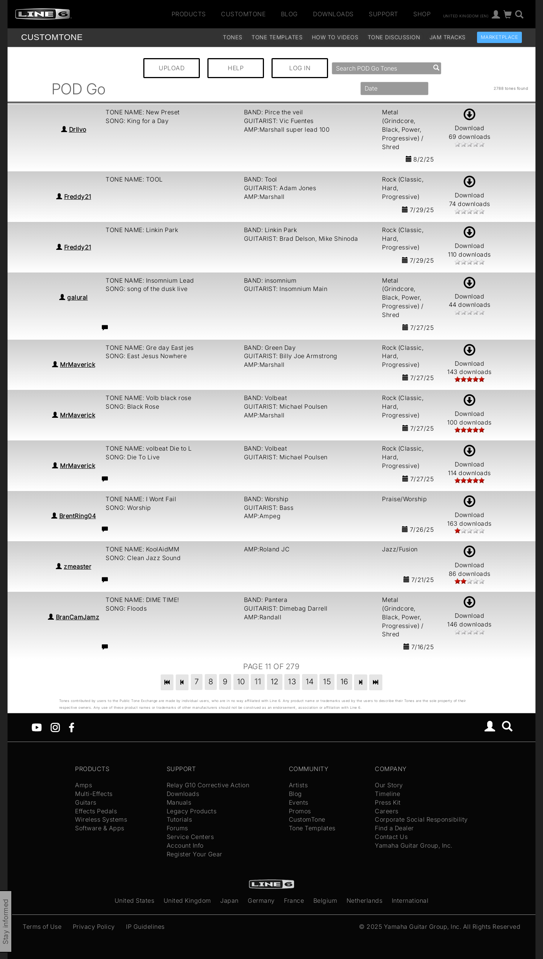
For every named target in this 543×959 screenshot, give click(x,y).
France (294, 900)
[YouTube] (36, 727)
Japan (229, 900)
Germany (261, 900)
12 (275, 681)
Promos (300, 811)
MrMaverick (77, 364)
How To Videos (335, 37)
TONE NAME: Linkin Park (142, 230)
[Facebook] (71, 727)
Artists (298, 785)
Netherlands (365, 900)
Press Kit (388, 802)
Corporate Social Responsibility (421, 819)
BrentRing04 (77, 516)
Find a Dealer (394, 828)
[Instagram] (55, 727)
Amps (83, 785)
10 (241, 681)
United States (135, 900)
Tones (232, 37)
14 (310, 681)
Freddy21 (77, 196)
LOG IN (299, 68)
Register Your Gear (194, 854)
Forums (177, 828)
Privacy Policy (94, 926)
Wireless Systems (101, 819)
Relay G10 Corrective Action (208, 785)
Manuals (179, 802)
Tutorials (179, 819)
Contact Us (391, 836)
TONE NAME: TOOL (134, 179)
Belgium (325, 900)
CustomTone (243, 14)
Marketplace (499, 37)
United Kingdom (187, 900)
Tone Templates (277, 37)
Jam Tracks (447, 37)
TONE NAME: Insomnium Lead (150, 280)
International (410, 900)
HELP (236, 68)
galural (77, 297)
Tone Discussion (394, 37)
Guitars (86, 802)
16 (344, 681)
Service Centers (190, 836)
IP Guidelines (145, 926)
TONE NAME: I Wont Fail (141, 499)
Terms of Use (42, 926)
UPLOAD (171, 68)
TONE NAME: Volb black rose (148, 398)
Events (298, 802)
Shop (422, 14)
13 (292, 681)
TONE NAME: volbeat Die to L (149, 448)
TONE (52, 37)
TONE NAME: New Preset (143, 112)
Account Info (185, 845)
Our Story (389, 785)
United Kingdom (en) (466, 15)
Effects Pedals (96, 811)
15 (327, 681)
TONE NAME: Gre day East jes (150, 347)
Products (189, 14)
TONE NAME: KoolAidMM (142, 549)
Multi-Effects (94, 793)
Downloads (333, 14)
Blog (289, 14)
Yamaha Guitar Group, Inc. (413, 845)
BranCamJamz (78, 617)
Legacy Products (192, 811)
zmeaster (77, 566)
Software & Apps (99, 828)
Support (383, 14)
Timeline (387, 793)
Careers (387, 811)
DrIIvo (77, 129)
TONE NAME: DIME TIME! (142, 599)
